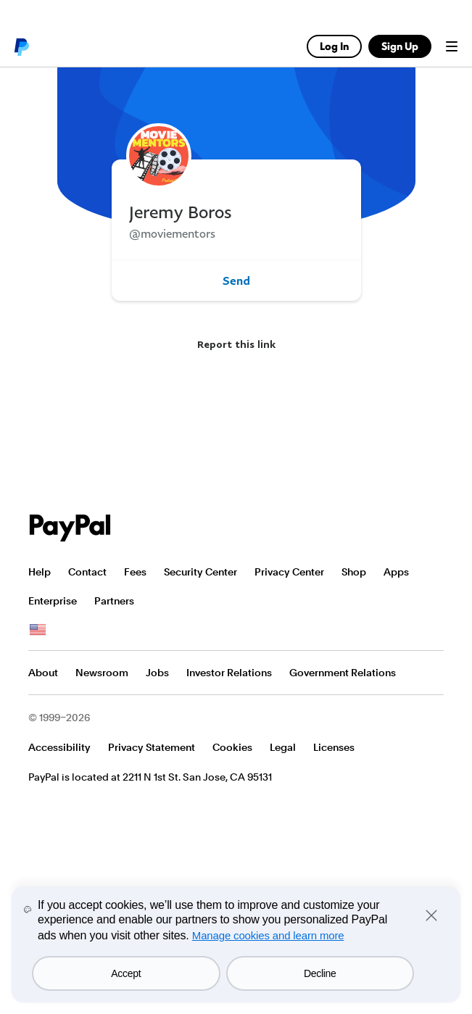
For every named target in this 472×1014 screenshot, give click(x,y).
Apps (396, 572)
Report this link (236, 344)
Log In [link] (334, 46)
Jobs (157, 672)
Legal (283, 747)
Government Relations (342, 672)
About (43, 672)
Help (39, 572)
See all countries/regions (37, 630)
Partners (114, 601)
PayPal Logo (70, 528)
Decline (320, 973)
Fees (135, 572)
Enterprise (52, 601)
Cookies (232, 747)
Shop (353, 572)
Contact (87, 572)
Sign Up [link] (399, 46)
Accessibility (59, 747)
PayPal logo (21, 46)
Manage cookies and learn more (268, 935)
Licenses (334, 747)
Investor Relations (229, 672)
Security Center (200, 572)
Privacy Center (289, 572)
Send (236, 280)
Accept (126, 973)
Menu (451, 46)
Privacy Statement (151, 747)
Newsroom (101, 672)
